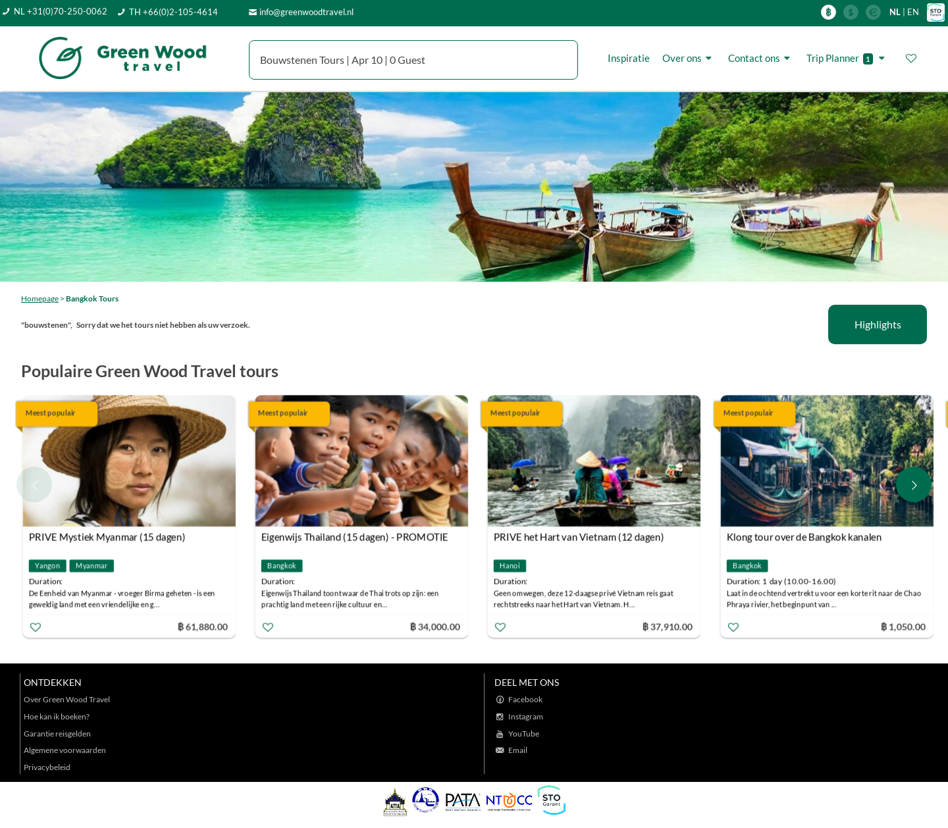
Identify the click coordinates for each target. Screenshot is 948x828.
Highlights (878, 324)
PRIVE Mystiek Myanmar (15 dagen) (107, 536)
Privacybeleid (47, 767)
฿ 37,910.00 (668, 625)
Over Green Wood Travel (67, 699)
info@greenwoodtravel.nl (306, 12)
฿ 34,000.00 (435, 625)
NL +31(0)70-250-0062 (60, 11)
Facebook (525, 699)
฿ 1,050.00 (902, 625)
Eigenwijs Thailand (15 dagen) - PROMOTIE (354, 536)
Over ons (689, 58)
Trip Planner (847, 58)
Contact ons (761, 58)
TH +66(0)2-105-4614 (173, 12)
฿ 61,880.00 (202, 625)
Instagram (525, 716)
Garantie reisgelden (57, 733)
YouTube (523, 733)
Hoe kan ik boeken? (57, 716)
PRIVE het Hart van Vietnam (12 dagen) (579, 536)
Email (517, 750)
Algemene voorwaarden (65, 750)
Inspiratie (629, 58)
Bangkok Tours (92, 298)
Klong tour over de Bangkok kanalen (804, 536)
